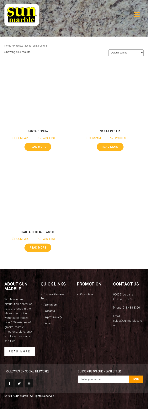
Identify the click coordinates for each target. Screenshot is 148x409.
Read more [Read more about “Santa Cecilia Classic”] (37, 247)
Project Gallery (53, 317)
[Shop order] (126, 52)
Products (49, 311)
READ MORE (20, 351)
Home (7, 45)
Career (48, 323)
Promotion (50, 304)
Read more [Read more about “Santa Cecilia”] (37, 147)
